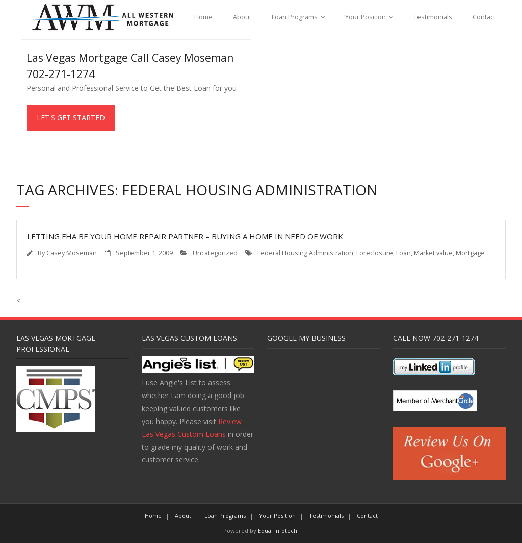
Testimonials (432, 17)
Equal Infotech (277, 530)
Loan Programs (295, 17)
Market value (433, 253)
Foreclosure (374, 253)
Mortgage (470, 253)
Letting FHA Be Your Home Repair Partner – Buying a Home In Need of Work (185, 236)
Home (203, 17)
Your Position (365, 17)
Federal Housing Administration (305, 253)
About (242, 17)
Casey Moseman (71, 253)
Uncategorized (215, 253)
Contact (484, 17)
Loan (403, 253)
